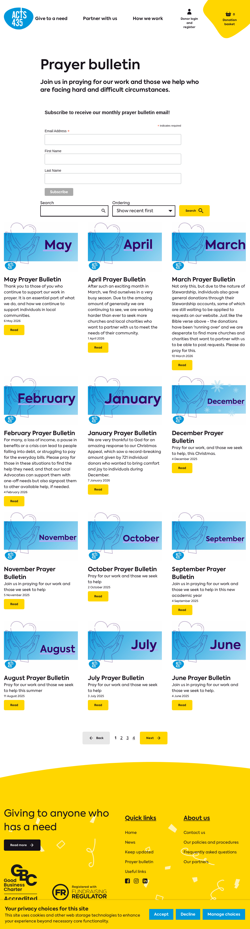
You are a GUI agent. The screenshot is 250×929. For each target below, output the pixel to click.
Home (131, 832)
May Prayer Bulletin (32, 279)
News (130, 842)
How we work (148, 18)
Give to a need (51, 18)
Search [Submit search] (194, 210)
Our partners (196, 861)
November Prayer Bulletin (29, 573)
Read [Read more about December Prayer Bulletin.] (182, 468)
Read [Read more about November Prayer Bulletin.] (14, 604)
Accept (161, 914)
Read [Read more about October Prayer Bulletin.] (98, 596)
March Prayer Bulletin (203, 279)
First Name (53, 151)
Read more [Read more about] (22, 845)
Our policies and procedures (211, 842)
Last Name (53, 170)
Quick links (140, 818)
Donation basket (230, 18)
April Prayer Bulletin (117, 279)
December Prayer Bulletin (197, 437)
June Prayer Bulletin (201, 678)
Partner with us (100, 18)
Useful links (135, 871)
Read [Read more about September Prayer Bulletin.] (182, 610)
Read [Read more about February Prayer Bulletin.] (14, 501)
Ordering (121, 202)
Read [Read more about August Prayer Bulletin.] (14, 705)
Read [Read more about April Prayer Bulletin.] (98, 347)
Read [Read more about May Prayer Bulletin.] (14, 330)
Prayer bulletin (139, 861)
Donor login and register (189, 18)
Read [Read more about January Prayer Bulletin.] (98, 489)
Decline (188, 914)
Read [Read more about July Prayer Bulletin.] (98, 705)
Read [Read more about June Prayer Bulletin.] (182, 705)
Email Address (57, 131)
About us (197, 818)
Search (47, 202)
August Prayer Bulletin (36, 678)
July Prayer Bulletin (116, 678)
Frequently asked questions (210, 852)
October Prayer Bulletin (122, 569)
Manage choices (224, 914)
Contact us (194, 832)
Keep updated (139, 852)
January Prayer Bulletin (122, 433)
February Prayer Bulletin (39, 433)
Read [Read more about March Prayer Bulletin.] (182, 365)
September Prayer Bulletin (199, 573)
